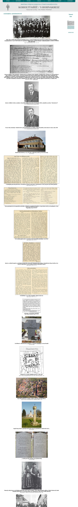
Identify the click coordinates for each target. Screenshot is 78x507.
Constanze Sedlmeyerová (28, 40)
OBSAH (39, 0)
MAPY (49, 0)
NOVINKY (18, 0)
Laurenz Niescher (37, 40)
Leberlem (55, 39)
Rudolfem (39, 343)
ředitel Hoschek (45, 40)
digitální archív (35, 79)
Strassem (7, 40)
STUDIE (29, 0)
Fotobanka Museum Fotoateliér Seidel (32, 128)
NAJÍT (59, 0)
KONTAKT (70, 0)
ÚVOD (7, 0)
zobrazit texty (71, 32)
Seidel (27, 102)
